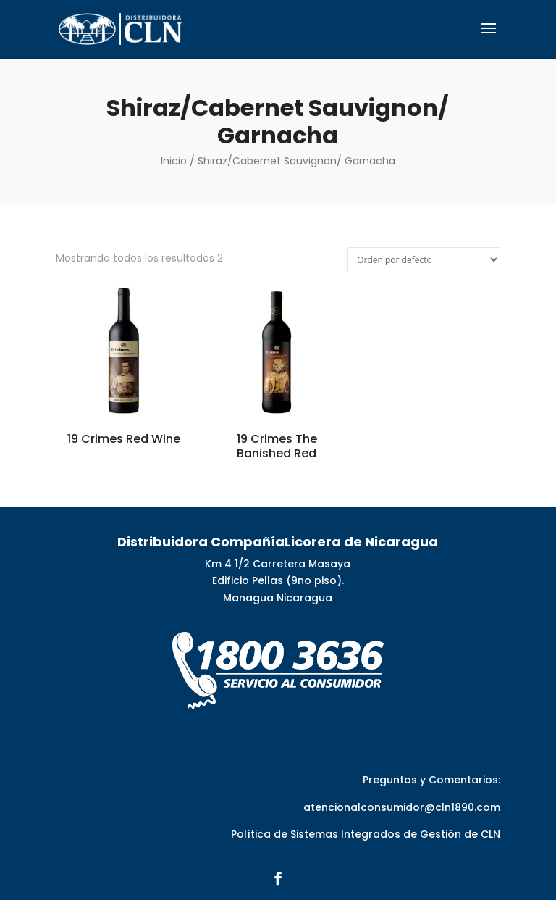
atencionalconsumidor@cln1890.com (401, 807)
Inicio (174, 161)
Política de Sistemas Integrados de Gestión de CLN (365, 834)
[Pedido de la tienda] (424, 259)
